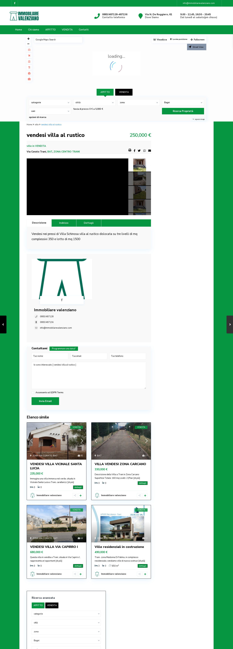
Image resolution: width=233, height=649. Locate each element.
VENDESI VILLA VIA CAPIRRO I (54, 514)
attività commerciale (172, 252)
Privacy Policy (156, 627)
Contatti (84, 29)
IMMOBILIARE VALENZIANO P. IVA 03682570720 (55, 599)
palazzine (166, 282)
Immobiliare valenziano (103, 261)
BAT (49, 151)
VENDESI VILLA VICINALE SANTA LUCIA (56, 433)
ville (37, 124)
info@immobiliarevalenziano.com (104, 279)
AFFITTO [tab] (105, 92)
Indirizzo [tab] (63, 223)
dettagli (78, 455)
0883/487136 (94, 273)
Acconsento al (49, 360)
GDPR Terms (56, 360)
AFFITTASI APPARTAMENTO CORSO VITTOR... (184, 613)
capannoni (166, 267)
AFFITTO (50, 29)
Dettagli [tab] (89, 223)
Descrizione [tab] (39, 222)
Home (18, 29)
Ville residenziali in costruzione (119, 514)
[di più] (70, 449)
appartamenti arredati (172, 245)
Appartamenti (168, 238)
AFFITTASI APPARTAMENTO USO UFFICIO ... (184, 586)
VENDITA (67, 29)
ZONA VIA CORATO (42, 423)
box (163, 260)
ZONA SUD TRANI (106, 505)
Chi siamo (33, 29)
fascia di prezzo (81, 109)
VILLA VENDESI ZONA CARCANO (120, 431)
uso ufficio (166, 289)
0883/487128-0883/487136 (45, 589)
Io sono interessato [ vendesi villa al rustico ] (89, 343)
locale (164, 274)
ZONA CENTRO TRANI (67, 151)
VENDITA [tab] (124, 92)
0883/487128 (94, 267)
